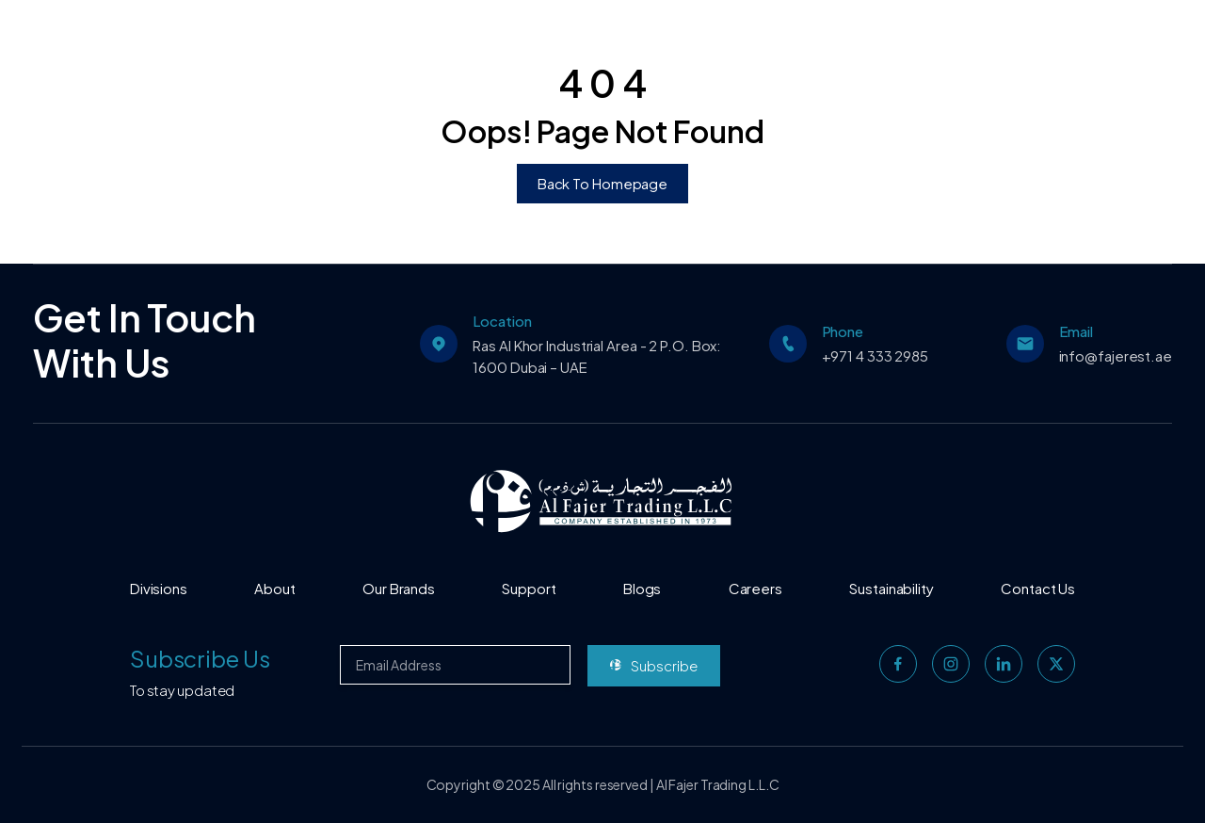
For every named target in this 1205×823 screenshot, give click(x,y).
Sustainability (891, 588)
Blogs (642, 588)
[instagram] (951, 664)
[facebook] (898, 664)
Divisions (158, 588)
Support (528, 588)
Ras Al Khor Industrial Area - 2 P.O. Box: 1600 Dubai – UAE (597, 356)
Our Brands (398, 588)
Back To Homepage (602, 183)
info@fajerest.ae (1115, 355)
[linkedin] (1003, 664)
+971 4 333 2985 (875, 355)
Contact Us (1038, 588)
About (275, 588)
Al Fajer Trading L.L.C (717, 784)
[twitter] (1056, 664)
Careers (755, 588)
